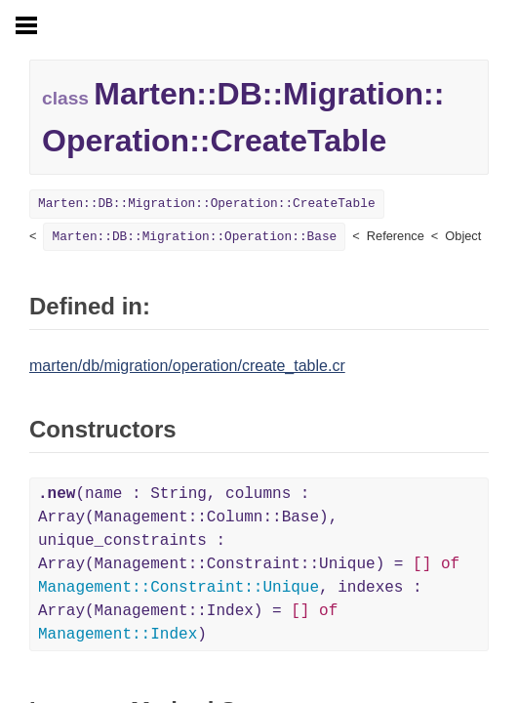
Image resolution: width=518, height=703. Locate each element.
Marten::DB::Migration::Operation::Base (194, 236)
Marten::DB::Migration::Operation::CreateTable (207, 203)
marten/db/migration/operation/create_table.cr (187, 365)
